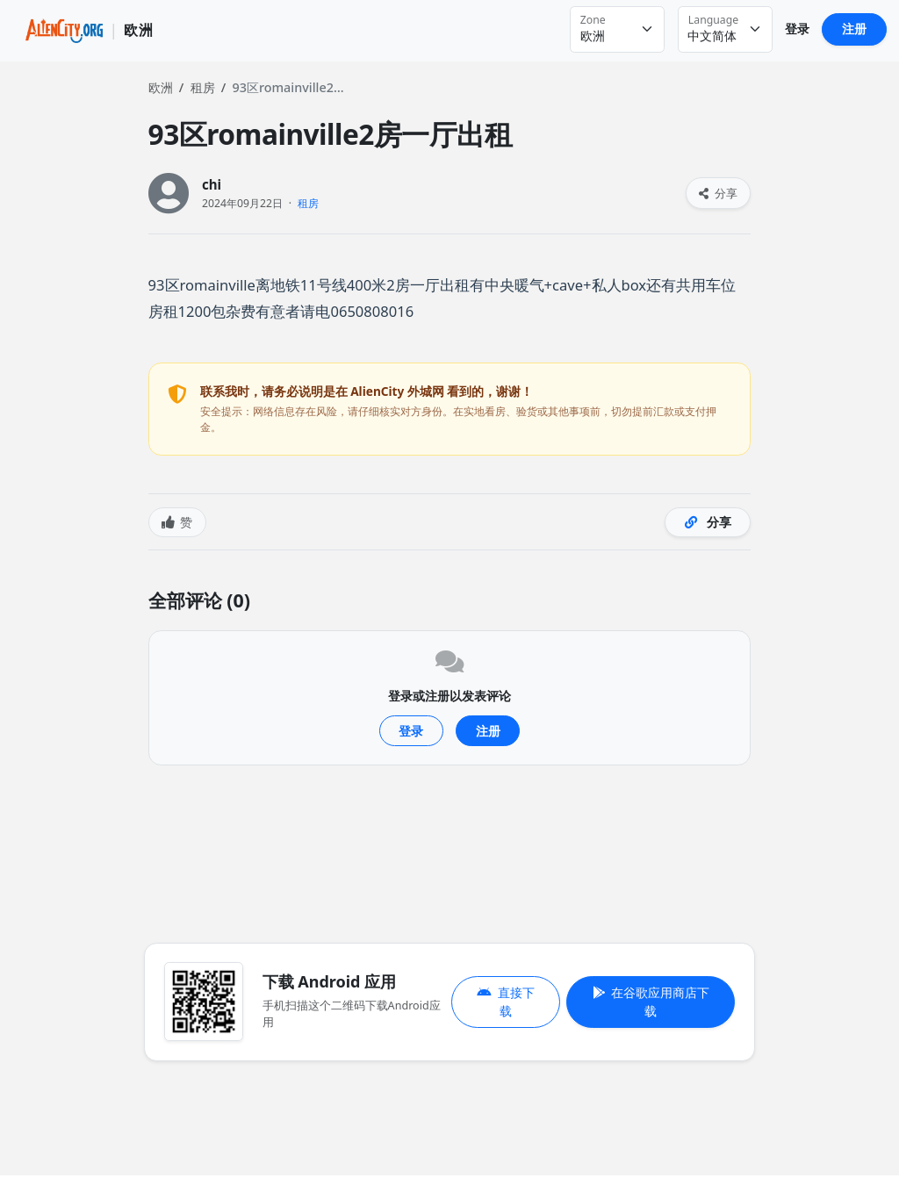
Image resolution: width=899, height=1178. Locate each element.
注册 (854, 28)
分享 (718, 193)
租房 (203, 87)
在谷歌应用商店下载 (651, 1002)
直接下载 (505, 1002)
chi (211, 184)
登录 (797, 28)
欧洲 (160, 87)
